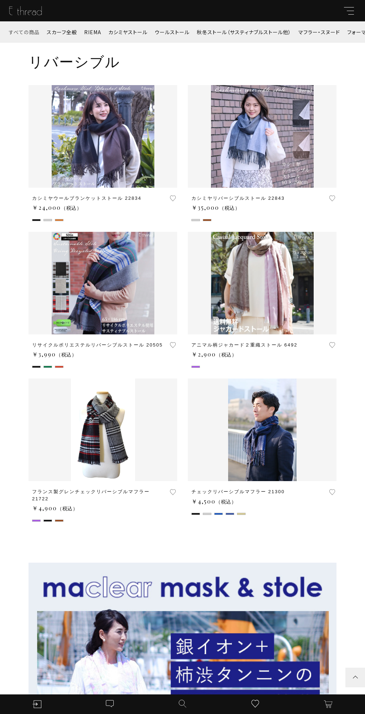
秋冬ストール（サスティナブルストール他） (244, 32)
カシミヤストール (128, 32)
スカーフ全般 (62, 32)
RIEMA (92, 32)
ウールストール (172, 32)
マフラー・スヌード (319, 32)
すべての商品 (24, 32)
